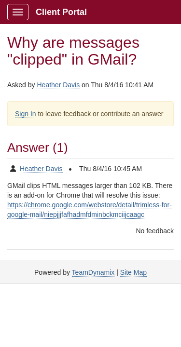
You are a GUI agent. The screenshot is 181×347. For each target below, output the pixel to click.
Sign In (25, 114)
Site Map (133, 272)
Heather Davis (58, 85)
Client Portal (61, 12)
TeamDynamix (93, 272)
